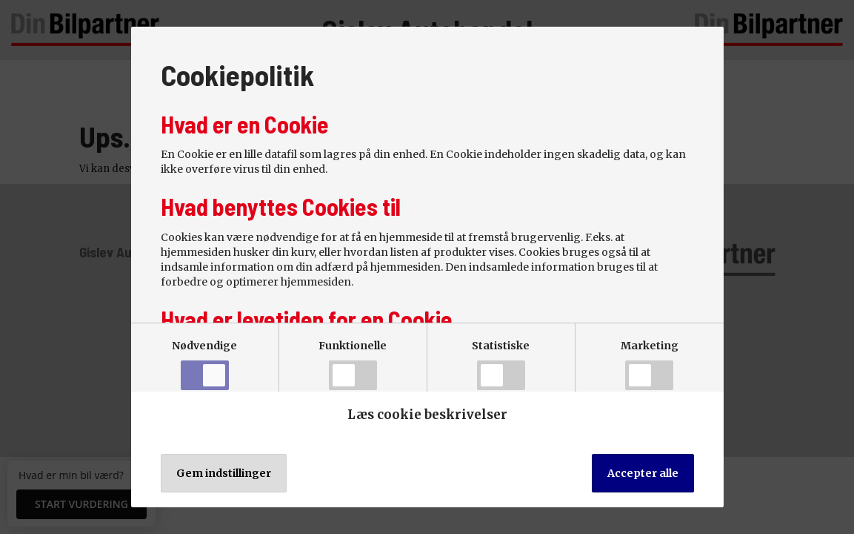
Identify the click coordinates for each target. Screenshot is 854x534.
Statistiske (501, 364)
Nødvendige (204, 364)
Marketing (649, 364)
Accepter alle (642, 473)
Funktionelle (352, 364)
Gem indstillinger (223, 473)
